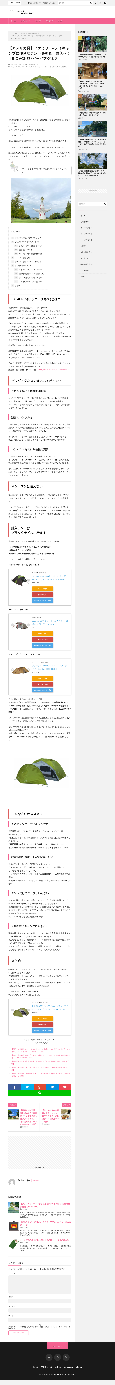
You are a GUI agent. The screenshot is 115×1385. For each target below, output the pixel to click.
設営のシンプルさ (23, 250)
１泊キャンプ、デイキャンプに (28, 269)
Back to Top (57, 1350)
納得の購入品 (33, 64)
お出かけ (83, 91)
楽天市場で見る (43, 595)
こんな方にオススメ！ (21, 265)
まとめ (15, 285)
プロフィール (26, 21)
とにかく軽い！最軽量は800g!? (28, 246)
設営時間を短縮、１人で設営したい (29, 273)
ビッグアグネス (15, 66)
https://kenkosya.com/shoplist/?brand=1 (54, 370)
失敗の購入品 (85, 252)
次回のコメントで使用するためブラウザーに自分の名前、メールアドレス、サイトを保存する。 (39, 1332)
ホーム (13, 21)
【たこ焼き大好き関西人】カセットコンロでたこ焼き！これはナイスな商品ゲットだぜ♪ (50, 1120)
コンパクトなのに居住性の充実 (28, 254)
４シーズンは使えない (21, 257)
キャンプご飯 (85, 228)
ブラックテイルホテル (42, 66)
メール (11, 1310)
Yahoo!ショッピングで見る (42, 600)
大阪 (87, 91)
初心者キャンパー (55, 66)
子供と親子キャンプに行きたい (28, 281)
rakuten (61, 21)
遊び (81, 118)
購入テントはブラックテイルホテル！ (27, 261)
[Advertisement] (24, 1155)
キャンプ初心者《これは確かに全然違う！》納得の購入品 (44, 1244)
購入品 (64, 66)
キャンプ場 (83, 59)
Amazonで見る (42, 589)
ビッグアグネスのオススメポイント (26, 242)
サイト (10, 1320)
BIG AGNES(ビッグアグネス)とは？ (26, 238)
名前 (11, 1301)
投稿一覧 (36, 1185)
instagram (49, 21)
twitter (38, 21)
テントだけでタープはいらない (28, 277)
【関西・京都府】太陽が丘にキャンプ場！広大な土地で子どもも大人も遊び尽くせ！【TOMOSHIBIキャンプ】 (92, 173)
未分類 (82, 258)
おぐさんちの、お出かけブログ (64, 1379)
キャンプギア (24, 64)
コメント (11, 1277)
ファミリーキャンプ (27, 66)
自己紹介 (83, 270)
